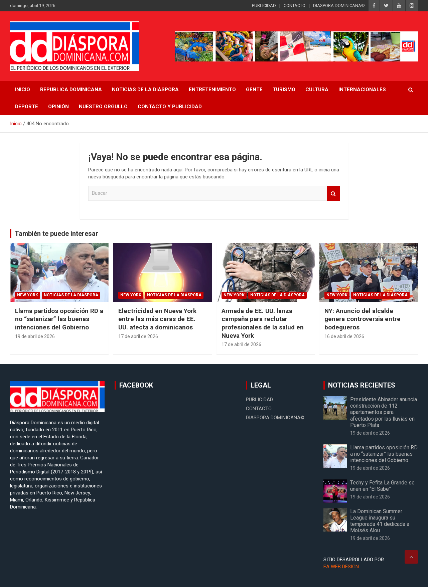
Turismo (284, 90)
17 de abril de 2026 (138, 336)
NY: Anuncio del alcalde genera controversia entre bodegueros (362, 319)
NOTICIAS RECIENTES (361, 385)
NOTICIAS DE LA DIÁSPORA (145, 90)
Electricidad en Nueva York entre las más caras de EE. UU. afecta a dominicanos (157, 319)
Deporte (26, 107)
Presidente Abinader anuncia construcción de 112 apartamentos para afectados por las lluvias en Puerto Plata (383, 412)
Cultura (316, 90)
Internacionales (362, 90)
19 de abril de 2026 (35, 336)
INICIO (22, 90)
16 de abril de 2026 (344, 336)
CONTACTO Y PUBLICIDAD (170, 107)
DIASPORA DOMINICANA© (339, 5)
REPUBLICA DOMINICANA (71, 90)
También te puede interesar (56, 234)
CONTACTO (294, 5)
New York (27, 295)
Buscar (333, 193)
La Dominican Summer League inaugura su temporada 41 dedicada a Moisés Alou (379, 521)
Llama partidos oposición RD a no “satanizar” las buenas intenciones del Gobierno (59, 319)
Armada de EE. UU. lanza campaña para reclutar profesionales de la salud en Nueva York (263, 323)
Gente (254, 90)
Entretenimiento (212, 90)
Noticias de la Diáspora (71, 295)
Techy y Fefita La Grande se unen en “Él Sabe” (382, 485)
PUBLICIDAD (264, 5)
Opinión (58, 107)
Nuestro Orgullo (103, 107)
